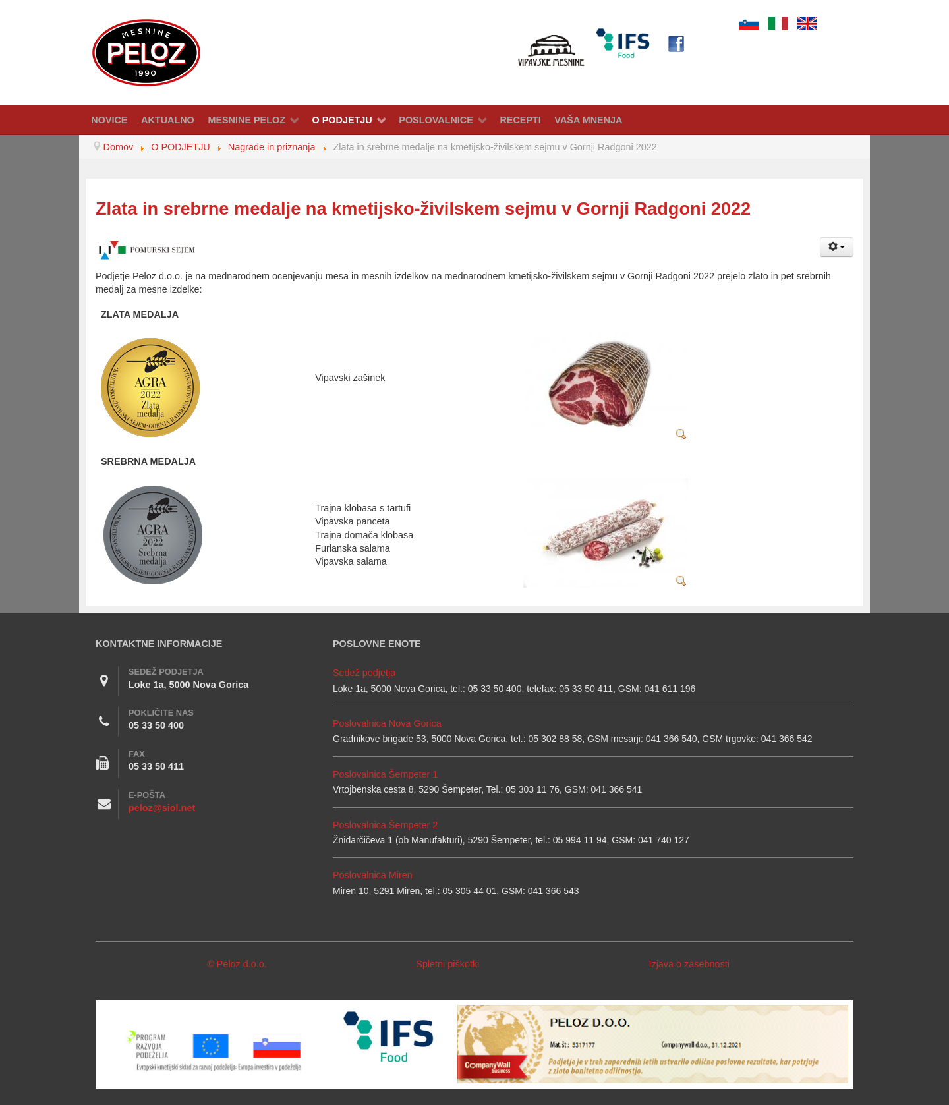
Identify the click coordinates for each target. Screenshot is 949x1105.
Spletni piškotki (447, 964)
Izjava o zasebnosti (688, 964)
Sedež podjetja (364, 672)
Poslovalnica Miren (373, 875)
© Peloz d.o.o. (237, 964)
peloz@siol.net (162, 808)
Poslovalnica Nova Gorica (387, 723)
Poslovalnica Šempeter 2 (385, 825)
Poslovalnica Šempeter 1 (385, 774)
